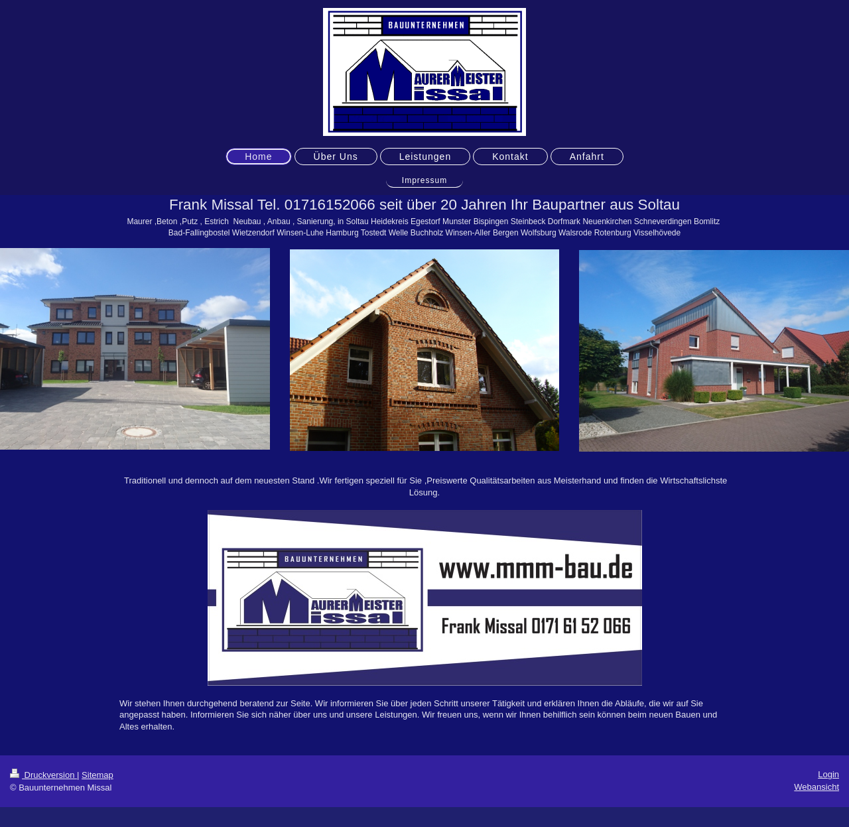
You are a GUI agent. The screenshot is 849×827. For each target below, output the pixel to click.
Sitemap (97, 775)
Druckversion (43, 775)
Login (828, 774)
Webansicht (816, 787)
